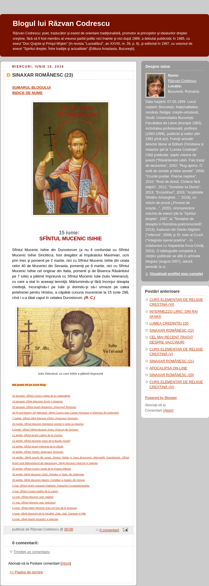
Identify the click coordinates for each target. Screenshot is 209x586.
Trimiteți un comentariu (32, 552)
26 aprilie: (48, 474)
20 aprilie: (38, 451)
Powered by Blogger (161, 398)
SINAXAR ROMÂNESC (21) (171, 361)
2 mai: (51, 485)
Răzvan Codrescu (182, 81)
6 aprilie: (45, 429)
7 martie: (45, 418)
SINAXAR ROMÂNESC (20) (171, 375)
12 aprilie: (41, 441)
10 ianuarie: (41, 395)
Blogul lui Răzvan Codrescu (61, 23)
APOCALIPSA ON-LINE (168, 368)
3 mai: (35, 491)
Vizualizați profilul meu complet (176, 274)
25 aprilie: (41, 468)
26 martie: (48, 424)
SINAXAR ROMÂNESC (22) (171, 330)
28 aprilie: (48, 480)
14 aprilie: (38, 446)
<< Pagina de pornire (26, 572)
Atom (66, 563)
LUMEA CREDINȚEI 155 (169, 323)
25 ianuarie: (44, 407)
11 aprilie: (37, 435)
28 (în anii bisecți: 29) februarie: (65, 412)
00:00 (68, 529)
